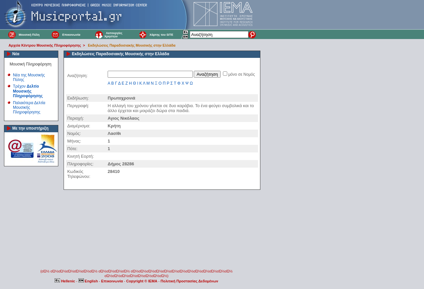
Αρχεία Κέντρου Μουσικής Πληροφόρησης (45, 45)
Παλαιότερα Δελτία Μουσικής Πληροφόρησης (29, 108)
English (89, 281)
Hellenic (65, 281)
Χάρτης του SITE (161, 34)
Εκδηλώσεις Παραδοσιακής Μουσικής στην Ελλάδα (131, 45)
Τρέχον (28, 91)
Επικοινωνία (71, 34)
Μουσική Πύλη (29, 34)
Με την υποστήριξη (30, 128)
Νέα (15, 54)
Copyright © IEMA (141, 281)
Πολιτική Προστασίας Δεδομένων (189, 281)
